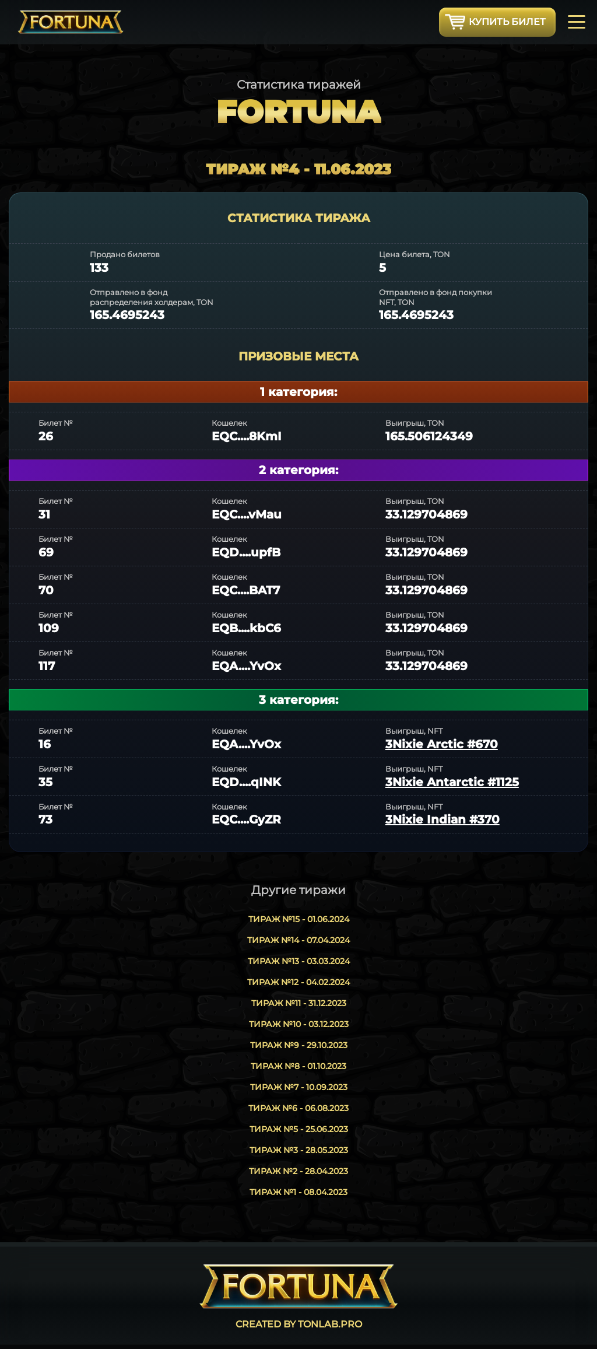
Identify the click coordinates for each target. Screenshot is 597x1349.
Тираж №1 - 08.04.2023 (298, 1192)
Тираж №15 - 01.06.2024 (298, 919)
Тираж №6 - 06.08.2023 (298, 1108)
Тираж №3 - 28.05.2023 (299, 1150)
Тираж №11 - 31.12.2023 (298, 1003)
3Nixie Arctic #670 (441, 744)
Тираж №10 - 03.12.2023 (299, 1024)
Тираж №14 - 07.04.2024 (298, 940)
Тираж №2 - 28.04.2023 (298, 1171)
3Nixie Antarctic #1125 (452, 782)
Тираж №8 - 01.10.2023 (298, 1066)
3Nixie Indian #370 (442, 819)
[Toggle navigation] (576, 21)
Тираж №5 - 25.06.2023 (299, 1129)
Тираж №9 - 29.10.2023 (298, 1045)
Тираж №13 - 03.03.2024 (299, 961)
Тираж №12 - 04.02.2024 (298, 982)
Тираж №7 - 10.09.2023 (298, 1087)
